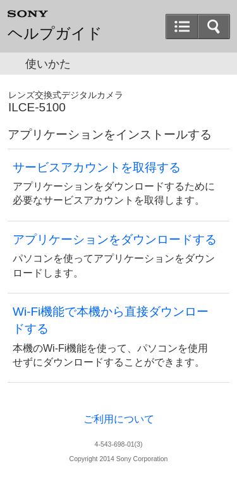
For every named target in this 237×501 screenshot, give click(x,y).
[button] (213, 27)
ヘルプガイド (55, 33)
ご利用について (118, 419)
